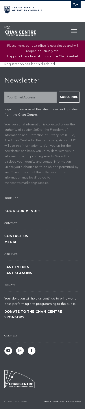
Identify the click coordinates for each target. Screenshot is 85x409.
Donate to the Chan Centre (33, 312)
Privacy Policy (73, 402)
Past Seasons (18, 273)
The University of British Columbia (31, 9)
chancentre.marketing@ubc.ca (26, 183)
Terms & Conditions (53, 402)
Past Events (16, 267)
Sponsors (14, 317)
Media (10, 242)
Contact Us (16, 236)
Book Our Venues (22, 211)
